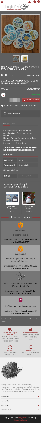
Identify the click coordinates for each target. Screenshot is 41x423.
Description (6, 124)
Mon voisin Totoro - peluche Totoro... (28, 209)
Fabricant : (31, 75)
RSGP (13, 124)
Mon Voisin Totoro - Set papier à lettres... (12, 209)
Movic (38, 75)
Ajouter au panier (31, 100)
